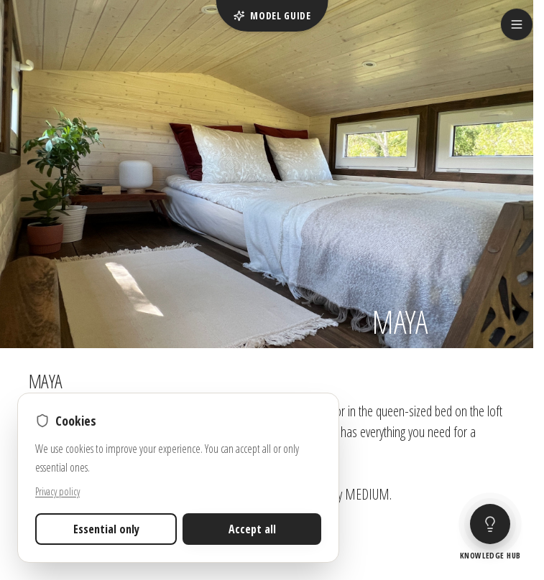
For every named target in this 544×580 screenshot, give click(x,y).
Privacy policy (57, 491)
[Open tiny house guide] (490, 533)
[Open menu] (517, 24)
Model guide (272, 15)
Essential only (106, 529)
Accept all (252, 529)
